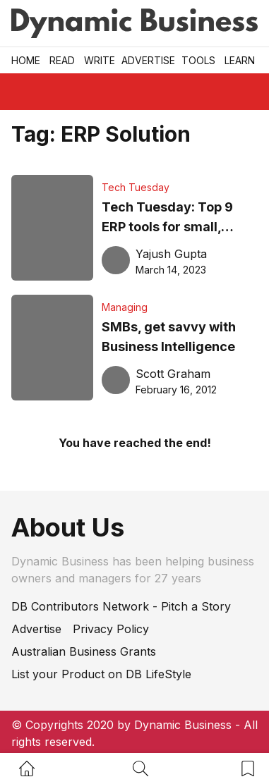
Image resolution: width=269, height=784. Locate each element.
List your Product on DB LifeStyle (101, 674)
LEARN (240, 60)
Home (25, 60)
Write (99, 60)
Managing (125, 307)
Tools (198, 60)
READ (62, 60)
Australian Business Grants (83, 651)
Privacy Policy (111, 629)
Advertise (148, 60)
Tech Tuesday (135, 187)
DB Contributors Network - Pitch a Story (121, 606)
